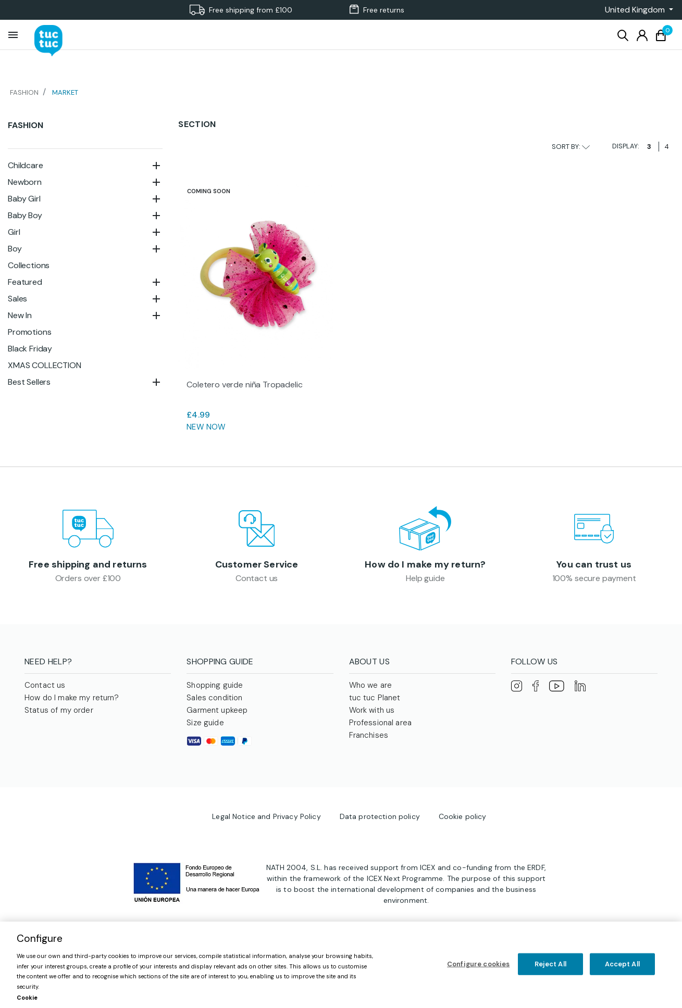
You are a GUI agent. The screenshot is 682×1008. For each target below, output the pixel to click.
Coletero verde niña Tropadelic (244, 384)
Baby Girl (24, 198)
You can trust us (593, 564)
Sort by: (571, 146)
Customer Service (257, 564)
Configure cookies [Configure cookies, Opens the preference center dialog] (478, 964)
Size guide (205, 722)
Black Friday (30, 348)
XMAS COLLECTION (44, 365)
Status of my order (58, 710)
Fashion (25, 125)
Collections (28, 265)
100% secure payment (594, 578)
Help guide (425, 578)
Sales (17, 298)
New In (20, 315)
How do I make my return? (425, 564)
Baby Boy (25, 215)
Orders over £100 (88, 578)
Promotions (29, 331)
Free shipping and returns (88, 564)
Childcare (25, 165)
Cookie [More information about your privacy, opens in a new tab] (27, 997)
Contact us (256, 578)
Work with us (372, 710)
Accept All (622, 964)
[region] (341, 965)
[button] (636, 10)
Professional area (380, 722)
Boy (15, 248)
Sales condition (214, 697)
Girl (14, 231)
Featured (25, 281)
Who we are (370, 685)
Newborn (25, 182)
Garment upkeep (217, 710)
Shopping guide (215, 685)
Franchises (369, 735)
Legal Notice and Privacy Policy (266, 816)
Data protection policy (380, 816)
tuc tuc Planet (375, 697)
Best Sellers (29, 381)
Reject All (550, 964)
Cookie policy (463, 816)
